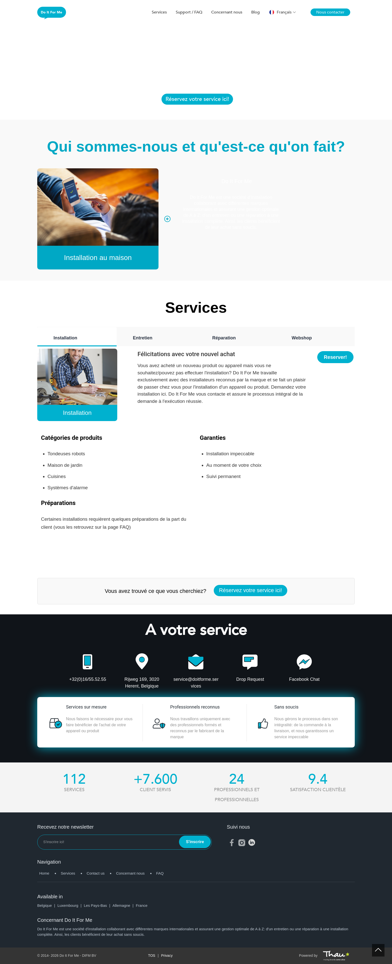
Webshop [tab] (302, 337)
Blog (255, 12)
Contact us (96, 873)
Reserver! (335, 357)
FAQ (160, 873)
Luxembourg (71, 905)
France (142, 905)
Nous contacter (330, 12)
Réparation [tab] (224, 337)
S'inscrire (195, 842)
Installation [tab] (65, 337)
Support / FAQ (189, 12)
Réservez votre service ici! (197, 99)
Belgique (47, 905)
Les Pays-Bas (98, 905)
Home (44, 873)
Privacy (167, 956)
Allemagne (124, 905)
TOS (151, 956)
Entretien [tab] (142, 337)
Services (159, 12)
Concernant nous (226, 12)
